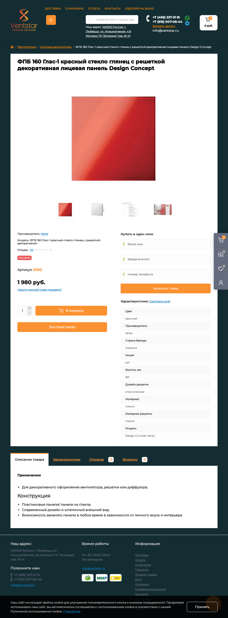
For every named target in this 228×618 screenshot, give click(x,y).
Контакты (112, 8)
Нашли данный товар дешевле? (39, 289)
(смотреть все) (159, 301)
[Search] (91, 19)
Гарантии (141, 569)
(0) (31, 250)
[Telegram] (187, 23)
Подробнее (82, 611)
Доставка (53, 8)
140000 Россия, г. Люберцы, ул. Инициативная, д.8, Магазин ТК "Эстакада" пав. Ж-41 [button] (109, 31)
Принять (202, 607)
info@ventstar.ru (166, 31)
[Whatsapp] (187, 18)
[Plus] (29, 308)
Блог (138, 579)
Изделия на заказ (139, 8)
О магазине (74, 8)
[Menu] (51, 20)
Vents (44, 233)
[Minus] (29, 313)
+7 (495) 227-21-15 (166, 17)
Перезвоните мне (22, 585)
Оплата (94, 8)
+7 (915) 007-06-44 (167, 22)
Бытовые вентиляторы (55, 47)
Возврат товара (146, 574)
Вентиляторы (27, 47)
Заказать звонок (164, 26)
